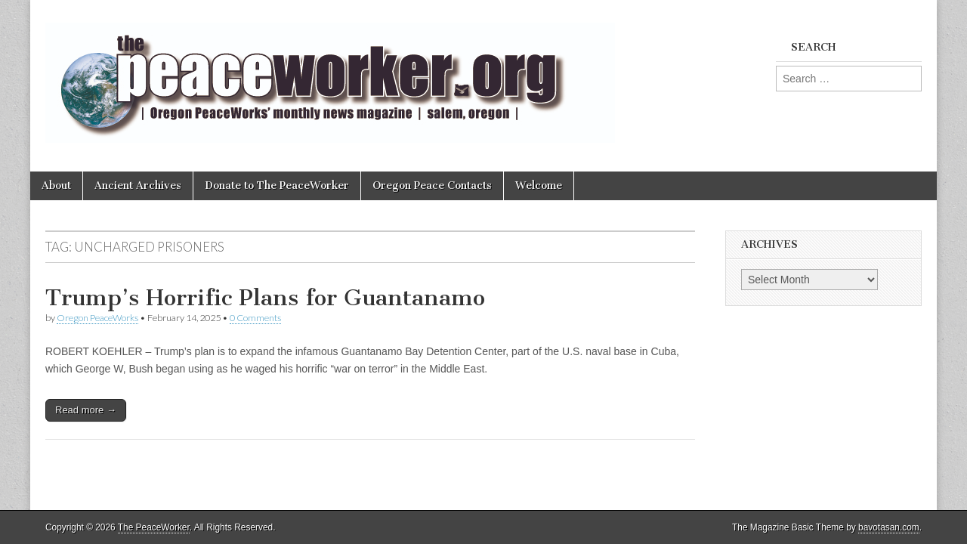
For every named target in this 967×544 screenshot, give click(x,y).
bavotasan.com (888, 527)
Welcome (538, 185)
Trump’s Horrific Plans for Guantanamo (265, 297)
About (56, 185)
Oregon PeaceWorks (97, 317)
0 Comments (255, 317)
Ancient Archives (137, 185)
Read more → (85, 410)
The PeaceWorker (154, 527)
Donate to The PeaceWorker (277, 185)
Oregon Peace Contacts (432, 185)
